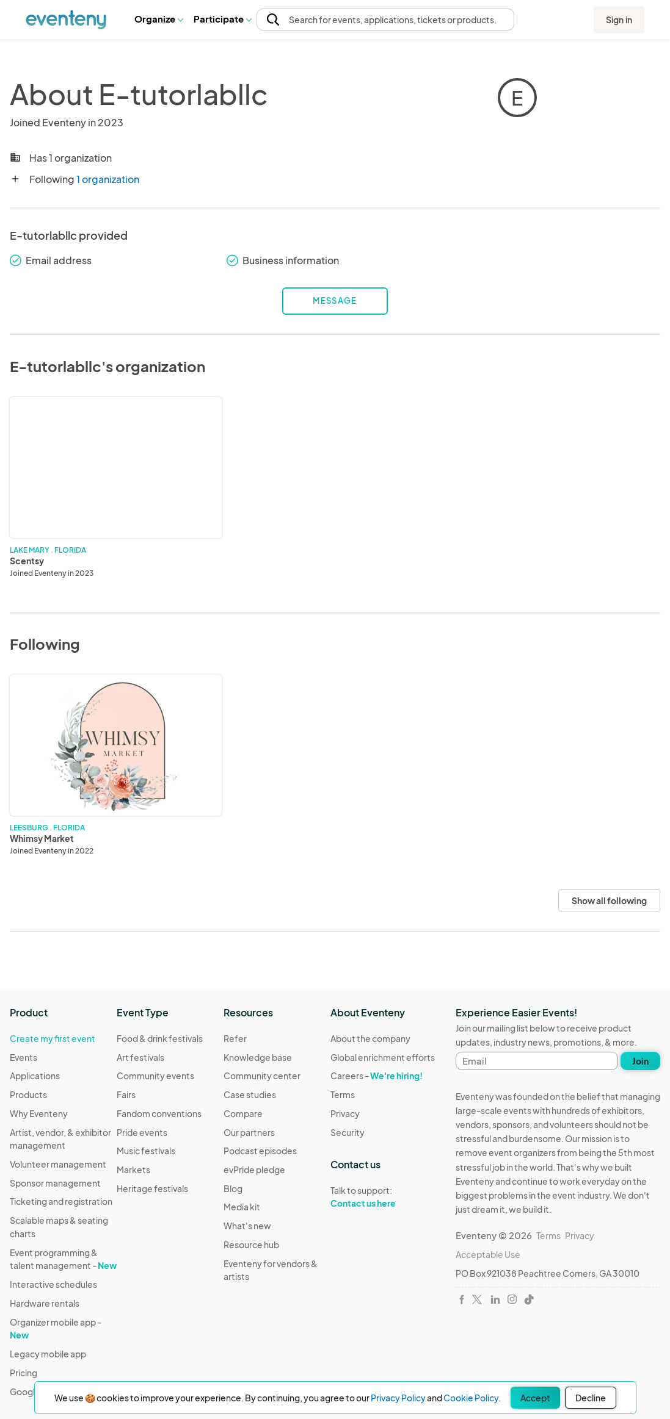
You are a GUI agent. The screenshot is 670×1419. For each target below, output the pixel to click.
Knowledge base (258, 1057)
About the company (370, 1038)
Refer (235, 1038)
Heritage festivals (152, 1188)
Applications (35, 1075)
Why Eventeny (39, 1113)
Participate (222, 18)
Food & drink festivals (160, 1038)
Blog (233, 1188)
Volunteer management (58, 1164)
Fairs (126, 1094)
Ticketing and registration (61, 1201)
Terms (342, 1094)
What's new (247, 1225)
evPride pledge (254, 1169)
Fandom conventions (159, 1113)
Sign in (619, 19)
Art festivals (140, 1057)
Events (23, 1057)
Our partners (249, 1132)
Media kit (242, 1206)
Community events (155, 1075)
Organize (158, 18)
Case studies (250, 1094)
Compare (243, 1113)
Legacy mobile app (48, 1353)
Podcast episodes (260, 1150)
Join (640, 1060)
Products (28, 1094)
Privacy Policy (398, 1397)
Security (347, 1132)
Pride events (142, 1132)
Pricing (23, 1372)
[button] (158, 19)
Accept (535, 1397)
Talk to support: (382, 1197)
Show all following (609, 900)
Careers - (376, 1075)
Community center (262, 1075)
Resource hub (251, 1244)
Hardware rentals (44, 1303)
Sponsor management (55, 1182)
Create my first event (52, 1038)
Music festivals (146, 1150)
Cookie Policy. (472, 1397)
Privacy (345, 1113)
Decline (590, 1397)
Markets (133, 1169)
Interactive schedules (53, 1284)
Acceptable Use (488, 1254)
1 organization (107, 179)
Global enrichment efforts (382, 1057)
